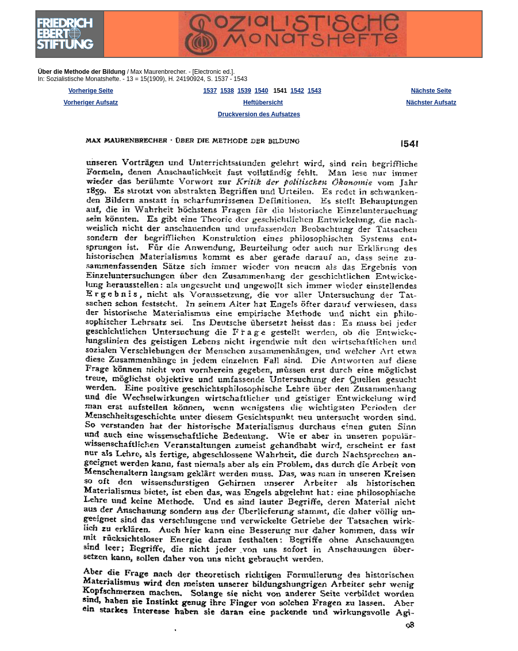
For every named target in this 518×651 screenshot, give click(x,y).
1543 (315, 90)
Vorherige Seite (90, 90)
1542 (297, 90)
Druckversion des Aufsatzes (259, 114)
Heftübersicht (263, 102)
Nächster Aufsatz (431, 102)
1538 (227, 90)
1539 (244, 90)
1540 (261, 90)
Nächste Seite (431, 90)
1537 (210, 90)
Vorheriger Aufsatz (91, 102)
